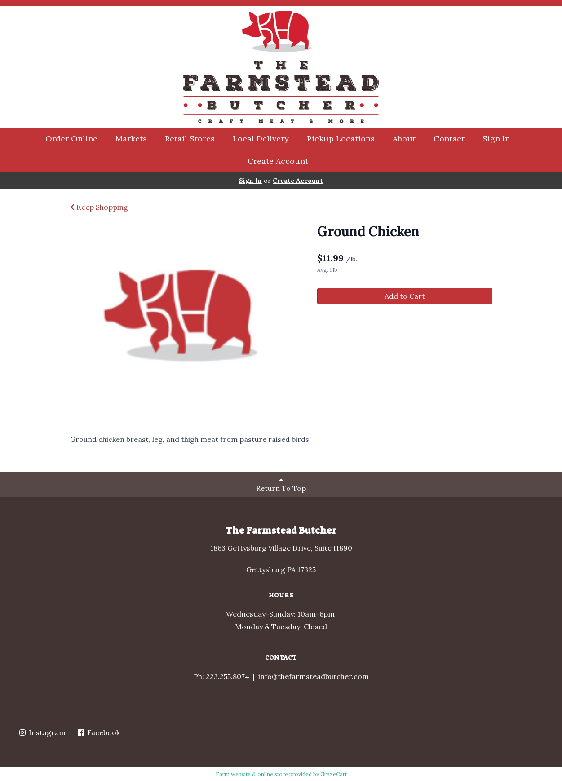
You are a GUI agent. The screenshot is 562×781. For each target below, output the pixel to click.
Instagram (42, 732)
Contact (449, 138)
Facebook (98, 732)
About (404, 138)
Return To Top (281, 484)
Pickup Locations (341, 138)
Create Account (278, 161)
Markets (131, 138)
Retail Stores (190, 138)
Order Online (71, 138)
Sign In (496, 138)
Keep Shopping (99, 207)
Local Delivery (261, 138)
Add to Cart (405, 295)
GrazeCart (333, 774)
